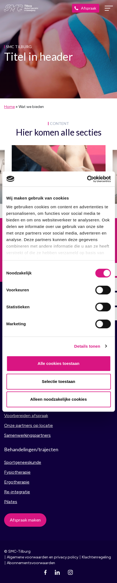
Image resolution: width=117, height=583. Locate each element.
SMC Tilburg (21, 8)
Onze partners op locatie (28, 425)
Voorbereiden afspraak (26, 415)
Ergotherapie (16, 482)
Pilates (10, 501)
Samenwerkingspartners (27, 435)
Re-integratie (17, 491)
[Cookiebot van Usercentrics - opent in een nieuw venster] (87, 179)
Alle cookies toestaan (58, 363)
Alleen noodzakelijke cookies (58, 399)
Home (9, 106)
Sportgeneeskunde (22, 462)
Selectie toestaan (58, 381)
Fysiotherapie (17, 472)
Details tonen (87, 346)
